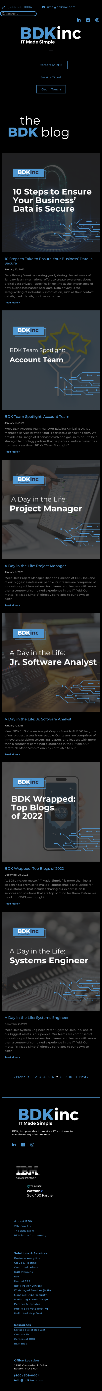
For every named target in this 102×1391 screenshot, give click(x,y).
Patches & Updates (27, 1304)
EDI (16, 1276)
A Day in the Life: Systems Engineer (37, 1018)
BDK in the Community (30, 1235)
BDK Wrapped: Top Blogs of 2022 (34, 868)
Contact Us (22, 1334)
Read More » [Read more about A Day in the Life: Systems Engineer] (12, 1057)
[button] (51, 51)
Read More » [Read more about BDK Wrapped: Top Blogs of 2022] (12, 903)
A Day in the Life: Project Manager (35, 566)
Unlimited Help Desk (28, 1313)
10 (70, 1077)
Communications (26, 1267)
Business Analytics (27, 1258)
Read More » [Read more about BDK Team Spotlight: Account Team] (12, 451)
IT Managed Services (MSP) (32, 1290)
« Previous (21, 1077)
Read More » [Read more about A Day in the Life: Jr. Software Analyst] (12, 754)
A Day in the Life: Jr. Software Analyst (38, 719)
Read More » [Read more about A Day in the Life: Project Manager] (12, 605)
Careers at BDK (24, 1339)
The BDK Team (24, 1230)
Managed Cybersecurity (30, 1294)
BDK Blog (20, 1343)
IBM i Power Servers (28, 1285)
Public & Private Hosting (31, 1308)
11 (76, 1077)
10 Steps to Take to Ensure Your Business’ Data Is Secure (48, 261)
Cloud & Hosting (25, 1262)
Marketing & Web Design (31, 1299)
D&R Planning (23, 1271)
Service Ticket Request (29, 1329)
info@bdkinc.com (28, 1380)
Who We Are (22, 1226)
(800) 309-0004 (27, 1375)
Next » (84, 1077)
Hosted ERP (22, 1281)
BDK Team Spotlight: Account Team (37, 416)
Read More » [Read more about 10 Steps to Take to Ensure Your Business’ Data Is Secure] (12, 302)
